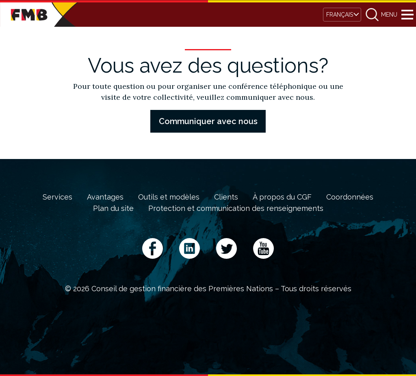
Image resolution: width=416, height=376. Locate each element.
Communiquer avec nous (208, 121)
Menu (407, 14)
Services (57, 197)
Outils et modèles (168, 197)
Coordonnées (349, 197)
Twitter (226, 248)
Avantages (105, 197)
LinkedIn (189, 248)
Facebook (152, 248)
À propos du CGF (282, 197)
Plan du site (113, 208)
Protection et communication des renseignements (235, 208)
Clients (226, 197)
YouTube (263, 248)
